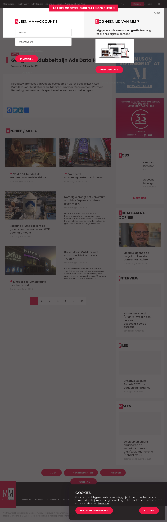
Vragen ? (27, 72)
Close (157, 12)
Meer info (103, 503)
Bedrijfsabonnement (113, 82)
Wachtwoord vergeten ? (29, 50)
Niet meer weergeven (94, 510)
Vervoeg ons (109, 69)
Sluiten (149, 510)
